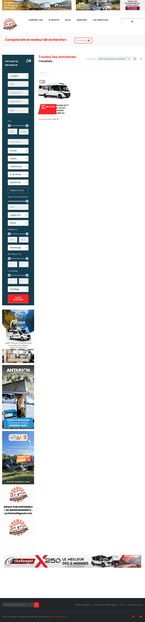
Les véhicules (100, 20)
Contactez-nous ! (135, 604)
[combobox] (18, 76)
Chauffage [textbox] (14, 288)
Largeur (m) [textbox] (15, 214)
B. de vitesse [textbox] (15, 174)
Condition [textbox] (14, 76)
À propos (54, 20)
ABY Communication (58, 616)
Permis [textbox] (13, 222)
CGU (122, 604)
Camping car (36, 20)
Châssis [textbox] (13, 158)
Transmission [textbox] (16, 166)
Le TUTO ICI (83, 40)
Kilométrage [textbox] (15, 247)
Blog (68, 20)
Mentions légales (82, 604)
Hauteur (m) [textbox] (15, 182)
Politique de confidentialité (105, 604)
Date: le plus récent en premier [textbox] (112, 58)
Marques (82, 20)
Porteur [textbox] (13, 150)
